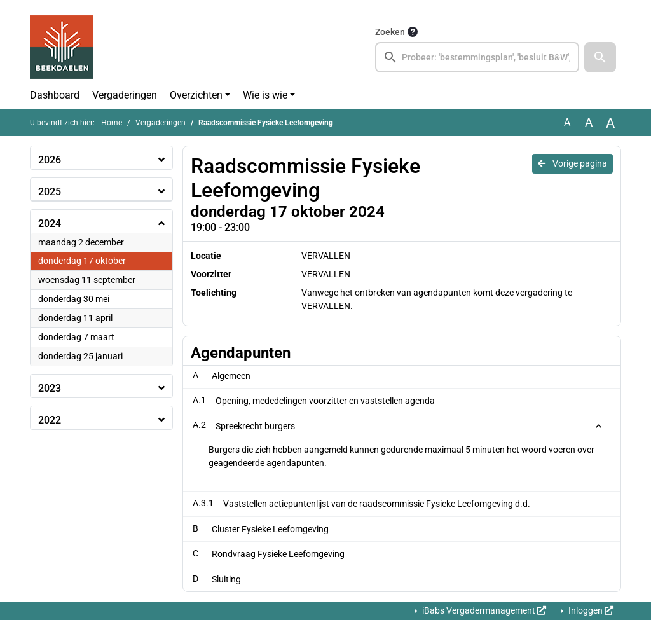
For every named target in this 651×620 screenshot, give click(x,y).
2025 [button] (49, 192)
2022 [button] (49, 420)
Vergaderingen (124, 95)
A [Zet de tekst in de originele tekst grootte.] (567, 122)
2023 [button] (49, 388)
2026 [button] (49, 160)
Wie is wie (265, 95)
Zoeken (390, 32)
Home (111, 122)
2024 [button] (49, 223)
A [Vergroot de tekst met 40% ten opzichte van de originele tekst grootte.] (610, 122)
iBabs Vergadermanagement (483, 610)
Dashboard (54, 95)
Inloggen (589, 610)
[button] (600, 57)
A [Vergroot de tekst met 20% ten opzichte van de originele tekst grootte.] (589, 122)
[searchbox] (477, 57)
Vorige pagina (572, 163)
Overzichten (196, 95)
